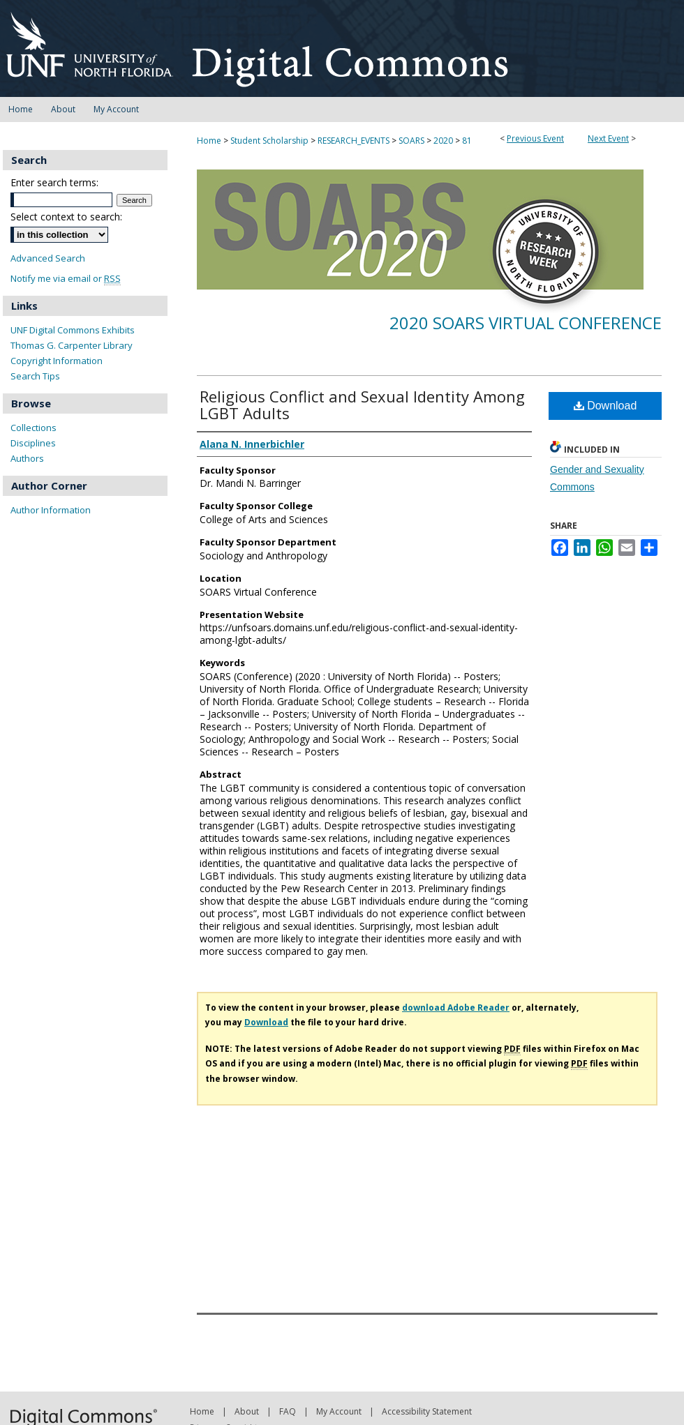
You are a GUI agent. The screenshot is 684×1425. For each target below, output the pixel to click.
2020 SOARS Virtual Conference (525, 322)
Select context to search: (66, 216)
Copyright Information (56, 360)
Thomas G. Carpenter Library (71, 345)
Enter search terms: (54, 182)
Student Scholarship (270, 140)
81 (467, 140)
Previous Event (535, 138)
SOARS (412, 140)
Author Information (50, 510)
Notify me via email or (65, 278)
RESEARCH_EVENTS (355, 140)
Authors (27, 458)
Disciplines (33, 443)
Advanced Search (47, 258)
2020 (444, 140)
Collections (33, 427)
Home (209, 140)
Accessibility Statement (427, 1411)
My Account (339, 1411)
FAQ (287, 1411)
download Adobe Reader (456, 1007)
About (247, 1411)
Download (605, 406)
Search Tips (35, 376)
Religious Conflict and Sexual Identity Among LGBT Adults (362, 404)
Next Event (608, 138)
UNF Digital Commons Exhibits (72, 330)
